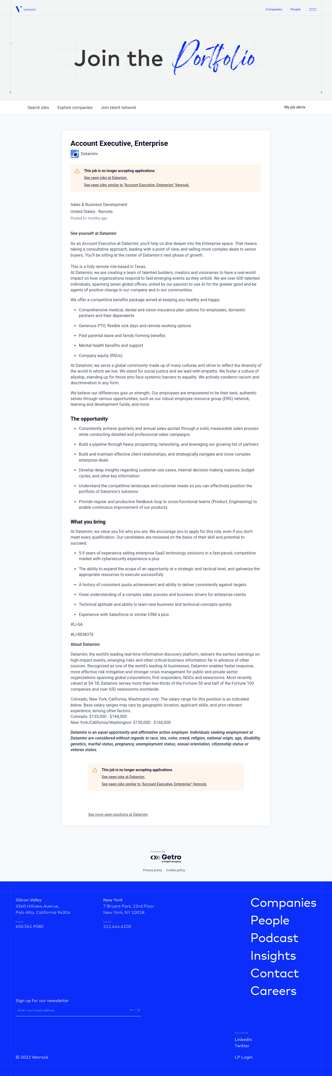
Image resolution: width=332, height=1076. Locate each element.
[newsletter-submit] (134, 1010)
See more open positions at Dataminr (118, 814)
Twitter (242, 1046)
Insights (273, 956)
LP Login (244, 1057)
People (295, 9)
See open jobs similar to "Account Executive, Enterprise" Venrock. (136, 185)
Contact (274, 974)
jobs (38, 107)
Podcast (274, 938)
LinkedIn (243, 1040)
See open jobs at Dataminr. (106, 178)
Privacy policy (152, 870)
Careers (273, 991)
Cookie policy (175, 870)
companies (74, 107)
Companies (274, 9)
